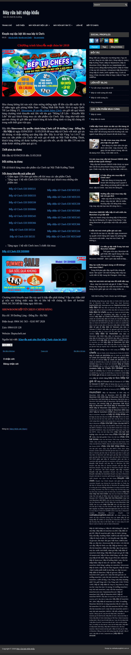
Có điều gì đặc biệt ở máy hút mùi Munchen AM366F (115, 248)
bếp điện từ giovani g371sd (113, 329)
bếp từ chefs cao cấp (103, 545)
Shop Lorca (94, 68)
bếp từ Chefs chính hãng (105, 353)
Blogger (123, 296)
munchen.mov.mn (95, 592)
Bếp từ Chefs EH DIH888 (15, 251)
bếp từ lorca (109, 384)
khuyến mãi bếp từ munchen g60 (99, 476)
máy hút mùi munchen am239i (116, 500)
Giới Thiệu (20, 25)
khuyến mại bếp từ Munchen (120, 474)
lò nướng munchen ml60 (121, 487)
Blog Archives (116, 47)
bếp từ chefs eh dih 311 (98, 538)
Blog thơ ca (107, 65)
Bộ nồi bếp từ (115, 417)
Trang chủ (7, 25)
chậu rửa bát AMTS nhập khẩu (112, 430)
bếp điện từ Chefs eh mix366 (112, 319)
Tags (104, 47)
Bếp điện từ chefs (98, 119)
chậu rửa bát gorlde (99, 437)
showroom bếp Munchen (117, 70)
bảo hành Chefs (108, 303)
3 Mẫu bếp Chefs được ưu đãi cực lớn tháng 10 (109, 126)
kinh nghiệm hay (111, 73)
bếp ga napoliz (101, 346)
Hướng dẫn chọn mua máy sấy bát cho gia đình (113, 195)
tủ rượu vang (119, 522)
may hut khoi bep (120, 489)
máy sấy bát (117, 506)
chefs (119, 448)
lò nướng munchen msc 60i (98, 489)
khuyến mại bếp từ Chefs (120, 472)
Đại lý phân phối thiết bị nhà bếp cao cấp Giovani (108, 570)
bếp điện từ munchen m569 (111, 340)
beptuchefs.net (95, 305)
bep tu (112, 584)
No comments (39, 37)
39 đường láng (94, 301)
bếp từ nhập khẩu (117, 414)
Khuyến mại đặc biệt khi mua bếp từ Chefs (23, 33)
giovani (121, 461)
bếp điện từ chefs (97, 312)
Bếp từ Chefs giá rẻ (118, 629)
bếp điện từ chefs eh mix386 (117, 321)
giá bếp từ (119, 453)
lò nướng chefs (123, 485)
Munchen (101, 513)
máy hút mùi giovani (116, 575)
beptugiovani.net (108, 305)
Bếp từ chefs (92, 25)
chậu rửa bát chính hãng (104, 434)
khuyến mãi (93, 463)
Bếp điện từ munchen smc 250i (111, 596)
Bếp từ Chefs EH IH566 (118, 373)
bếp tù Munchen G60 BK (115, 346)
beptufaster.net (119, 65)
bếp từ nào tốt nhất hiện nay (106, 620)
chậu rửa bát (106, 423)
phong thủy (110, 517)
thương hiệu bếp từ (98, 522)
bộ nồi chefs (125, 417)
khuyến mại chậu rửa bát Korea (104, 478)
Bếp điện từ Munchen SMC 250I (100, 344)
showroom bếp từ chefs (111, 543)
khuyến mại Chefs (25, 37)
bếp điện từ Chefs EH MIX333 (116, 312)
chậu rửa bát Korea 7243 (120, 442)
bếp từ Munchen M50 (108, 594)
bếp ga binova (117, 545)
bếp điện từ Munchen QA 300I (116, 342)
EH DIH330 (106, 450)
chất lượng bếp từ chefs (97, 421)
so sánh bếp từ (120, 517)
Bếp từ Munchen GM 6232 (114, 399)
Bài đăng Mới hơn (9, 351)
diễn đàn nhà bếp (109, 548)
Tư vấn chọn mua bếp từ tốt (102, 88)
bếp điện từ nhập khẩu (118, 344)
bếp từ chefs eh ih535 (103, 373)
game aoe (104, 575)
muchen (91, 513)
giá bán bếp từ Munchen (108, 453)
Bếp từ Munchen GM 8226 (100, 405)
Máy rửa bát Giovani (105, 506)
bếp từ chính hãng (100, 378)
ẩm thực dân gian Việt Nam (108, 541)
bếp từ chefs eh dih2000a (99, 355)
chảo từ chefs (124, 419)
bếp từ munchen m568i (103, 412)
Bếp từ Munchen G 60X (112, 392)
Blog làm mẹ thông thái (110, 58)
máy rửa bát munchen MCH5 (112, 606)
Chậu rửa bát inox (113, 437)
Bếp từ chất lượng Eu (99, 98)
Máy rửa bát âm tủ (63, 24)
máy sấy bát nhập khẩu (121, 620)
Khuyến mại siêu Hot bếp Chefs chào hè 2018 (43, 339)
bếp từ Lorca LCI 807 (96, 386)
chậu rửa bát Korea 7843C (97, 444)
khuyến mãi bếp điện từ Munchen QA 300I (114, 463)
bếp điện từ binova (108, 307)
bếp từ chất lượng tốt (112, 349)
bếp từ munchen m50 (101, 410)
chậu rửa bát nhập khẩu (113, 446)
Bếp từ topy (110, 75)
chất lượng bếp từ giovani (113, 421)
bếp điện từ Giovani (110, 327)
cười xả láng (102, 580)
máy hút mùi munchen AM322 (100, 611)
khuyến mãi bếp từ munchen (99, 474)
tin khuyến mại (113, 538)
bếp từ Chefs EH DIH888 (110, 368)
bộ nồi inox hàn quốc (104, 419)
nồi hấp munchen (99, 517)
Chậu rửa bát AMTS (121, 423)
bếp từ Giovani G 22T (117, 381)
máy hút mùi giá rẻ (96, 496)
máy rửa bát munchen (114, 589)
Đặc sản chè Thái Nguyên (109, 568)
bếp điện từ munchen (107, 333)
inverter (126, 461)
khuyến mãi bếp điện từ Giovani (100, 465)
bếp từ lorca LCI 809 (110, 386)
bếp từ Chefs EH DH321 (121, 353)
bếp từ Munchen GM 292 (115, 397)
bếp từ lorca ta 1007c (113, 389)
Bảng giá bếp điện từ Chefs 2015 (111, 301)
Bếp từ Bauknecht (112, 63)
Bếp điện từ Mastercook (112, 626)
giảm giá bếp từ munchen (107, 459)
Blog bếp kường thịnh (108, 68)
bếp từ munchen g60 (102, 533)
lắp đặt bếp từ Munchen (109, 485)
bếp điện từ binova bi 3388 (120, 310)
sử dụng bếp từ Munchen (111, 519)
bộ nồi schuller (117, 611)
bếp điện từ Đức (120, 325)
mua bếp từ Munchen (122, 511)
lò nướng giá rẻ (94, 487)
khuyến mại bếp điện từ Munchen (107, 467)
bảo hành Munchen (122, 303)
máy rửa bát (108, 504)
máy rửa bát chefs (120, 504)
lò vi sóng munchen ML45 (111, 604)
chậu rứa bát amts (95, 425)
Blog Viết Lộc (94, 58)
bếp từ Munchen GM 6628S (114, 401)
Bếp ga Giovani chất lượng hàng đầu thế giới (110, 631)
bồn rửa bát (115, 419)
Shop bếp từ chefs (120, 60)
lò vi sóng (111, 489)
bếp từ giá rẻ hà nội (112, 558)
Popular (95, 47)
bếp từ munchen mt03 (121, 412)
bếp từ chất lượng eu (97, 528)
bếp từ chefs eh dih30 (118, 355)
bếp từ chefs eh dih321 (116, 358)
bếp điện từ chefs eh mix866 (116, 323)
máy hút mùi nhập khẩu (110, 613)
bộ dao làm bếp (100, 417)
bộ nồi (107, 417)
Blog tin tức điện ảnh (104, 60)
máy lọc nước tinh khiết (98, 550)
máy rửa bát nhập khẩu (115, 624)
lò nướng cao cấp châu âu (100, 624)
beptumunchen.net (121, 305)
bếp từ (126, 346)
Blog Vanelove (96, 102)
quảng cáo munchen (112, 565)
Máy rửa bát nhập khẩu (21, 12)
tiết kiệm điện (109, 522)
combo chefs (99, 450)
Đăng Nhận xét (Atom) (18, 429)
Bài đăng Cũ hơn (79, 351)
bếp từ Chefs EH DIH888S (111, 371)
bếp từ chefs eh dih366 (108, 362)
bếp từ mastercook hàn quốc (104, 629)
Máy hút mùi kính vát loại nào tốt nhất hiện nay (109, 281)
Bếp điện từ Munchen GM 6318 (117, 336)
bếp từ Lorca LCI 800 (122, 384)
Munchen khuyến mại (119, 513)
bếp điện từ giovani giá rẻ (114, 553)
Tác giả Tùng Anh (99, 582)
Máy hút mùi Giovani (111, 496)
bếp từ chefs (13, 37)
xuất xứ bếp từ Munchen (111, 524)
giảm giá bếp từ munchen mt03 (109, 461)
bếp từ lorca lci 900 (99, 389)
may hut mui (100, 587)
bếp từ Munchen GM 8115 (117, 403)
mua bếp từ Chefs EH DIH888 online (103, 511)
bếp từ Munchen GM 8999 (105, 408)
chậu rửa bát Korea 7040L (103, 442)
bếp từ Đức (114, 378)
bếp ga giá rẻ (98, 613)
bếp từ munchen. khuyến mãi (98, 414)
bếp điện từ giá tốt (95, 622)
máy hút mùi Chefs (100, 494)
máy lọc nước (98, 504)
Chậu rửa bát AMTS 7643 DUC (112, 425)
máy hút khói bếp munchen (113, 492)
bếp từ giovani (112, 572)
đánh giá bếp (113, 550)
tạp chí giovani (121, 548)
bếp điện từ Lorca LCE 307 (105, 331)
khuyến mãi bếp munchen (99, 472)
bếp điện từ (95, 307)
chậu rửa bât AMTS (110, 448)
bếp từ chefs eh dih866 (106, 366)
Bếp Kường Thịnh (96, 63)
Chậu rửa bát (99, 75)
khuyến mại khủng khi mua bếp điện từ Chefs (111, 483)
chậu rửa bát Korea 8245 (115, 444)
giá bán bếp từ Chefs (117, 450)
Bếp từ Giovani (103, 381)
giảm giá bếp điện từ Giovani (119, 455)
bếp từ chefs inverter (109, 375)
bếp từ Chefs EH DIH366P (108, 364)
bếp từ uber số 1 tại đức (107, 563)
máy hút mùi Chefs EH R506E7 (119, 494)
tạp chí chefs (116, 533)
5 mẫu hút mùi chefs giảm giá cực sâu (105, 231)
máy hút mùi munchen (111, 577)
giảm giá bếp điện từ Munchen (99, 457)
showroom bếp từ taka (108, 622)
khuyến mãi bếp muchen (119, 469)
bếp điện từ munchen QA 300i (108, 601)
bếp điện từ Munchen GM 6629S (101, 338)
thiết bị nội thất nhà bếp (120, 536)
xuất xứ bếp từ (98, 524)
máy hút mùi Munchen (114, 498)
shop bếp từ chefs (96, 73)
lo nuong (109, 587)
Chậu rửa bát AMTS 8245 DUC (113, 428)
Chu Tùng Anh (113, 580)
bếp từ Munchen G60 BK (111, 395)
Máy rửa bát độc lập (40, 24)
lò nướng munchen (106, 487)
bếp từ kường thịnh (110, 560)
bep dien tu (120, 584)
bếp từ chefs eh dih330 (113, 360)
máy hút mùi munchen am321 (117, 609)
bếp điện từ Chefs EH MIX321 (107, 316)
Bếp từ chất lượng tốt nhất (101, 93)
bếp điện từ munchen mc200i (107, 531)
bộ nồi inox (93, 419)
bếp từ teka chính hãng (109, 555)
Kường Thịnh (105, 536)
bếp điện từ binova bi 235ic (102, 310)
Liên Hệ (79, 25)
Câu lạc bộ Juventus (98, 70)
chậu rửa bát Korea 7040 (107, 439)
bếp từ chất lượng (96, 350)
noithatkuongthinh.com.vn (101, 515)
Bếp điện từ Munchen (97, 572)
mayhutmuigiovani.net (112, 508)
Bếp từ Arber (123, 68)
